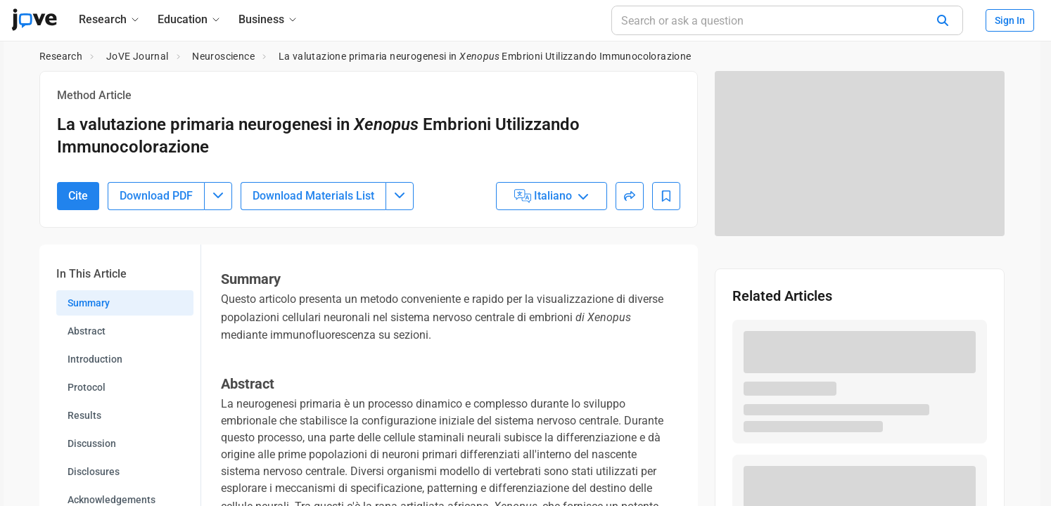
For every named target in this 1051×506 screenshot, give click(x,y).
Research (60, 56)
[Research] (110, 19)
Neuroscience (223, 56)
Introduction (95, 435)
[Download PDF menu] (218, 273)
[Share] (630, 273)
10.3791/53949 (121, 179)
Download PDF (156, 272)
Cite (78, 272)
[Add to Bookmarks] (666, 273)
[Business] (268, 19)
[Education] (190, 19)
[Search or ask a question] (787, 20)
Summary (89, 379)
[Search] (943, 20)
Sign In (1010, 20)
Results (84, 492)
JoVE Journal (137, 56)
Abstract (87, 407)
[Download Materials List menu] (400, 273)
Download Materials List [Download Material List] (313, 272)
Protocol (87, 463)
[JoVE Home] (34, 19)
